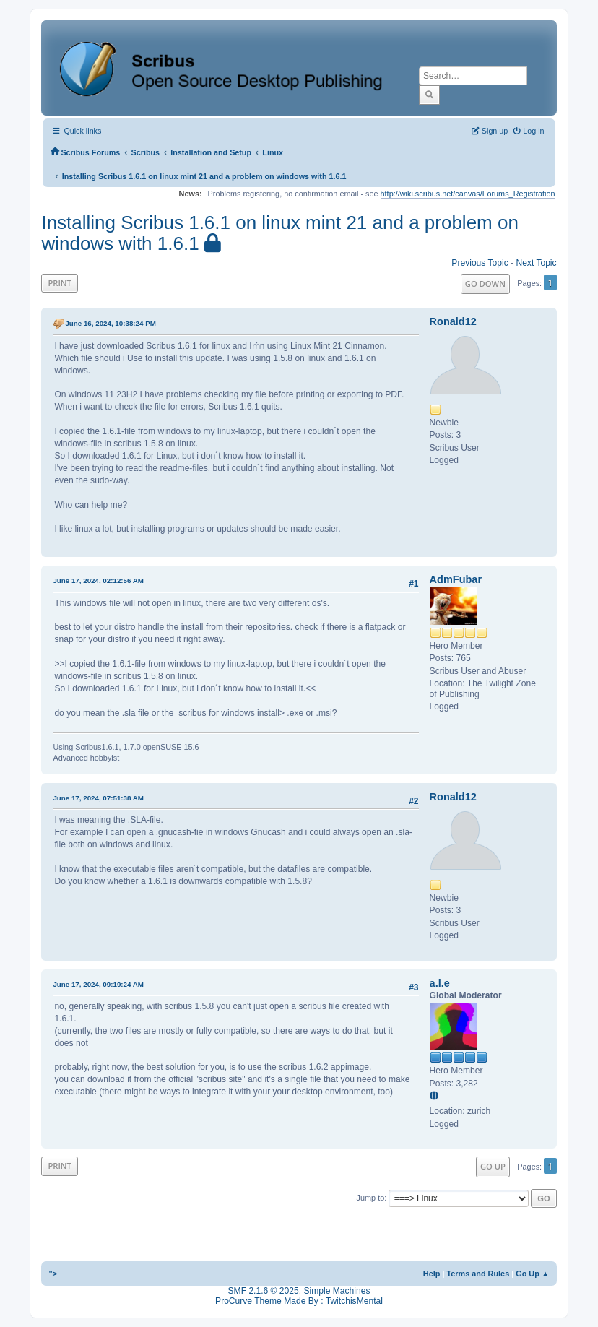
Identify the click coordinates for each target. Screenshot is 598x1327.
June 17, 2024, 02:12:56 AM (98, 580)
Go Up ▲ (532, 1273)
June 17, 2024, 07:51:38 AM (98, 798)
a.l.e (440, 983)
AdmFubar (456, 579)
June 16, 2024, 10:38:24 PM (110, 323)
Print (60, 282)
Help (432, 1273)
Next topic (536, 263)
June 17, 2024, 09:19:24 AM (98, 984)
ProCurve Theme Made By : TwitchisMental (299, 1301)
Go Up (493, 1166)
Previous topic (479, 263)
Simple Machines (336, 1291)
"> (52, 1273)
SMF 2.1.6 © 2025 (263, 1291)
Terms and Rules (477, 1273)
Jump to (371, 1197)
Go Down (485, 283)
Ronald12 (453, 321)
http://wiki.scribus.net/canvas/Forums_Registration (468, 193)
